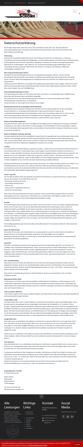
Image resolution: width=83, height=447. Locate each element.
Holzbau (6, 418)
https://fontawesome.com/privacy (43, 363)
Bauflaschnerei (8, 414)
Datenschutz (29, 414)
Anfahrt (28, 424)
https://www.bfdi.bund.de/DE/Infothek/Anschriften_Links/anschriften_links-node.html (32, 118)
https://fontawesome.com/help (51, 361)
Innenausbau (13, 418)
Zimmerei (16, 412)
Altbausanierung (14, 420)
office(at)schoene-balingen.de (36, 3)
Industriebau (17, 414)
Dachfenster (8, 422)
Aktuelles (29, 420)
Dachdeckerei (8, 412)
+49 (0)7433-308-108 (13, 387)
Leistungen (29, 428)
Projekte (28, 426)
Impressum (29, 412)
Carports (6, 420)
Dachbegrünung (17, 422)
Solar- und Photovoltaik (11, 416)
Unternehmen (30, 418)
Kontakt (28, 422)
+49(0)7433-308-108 (20, 3)
